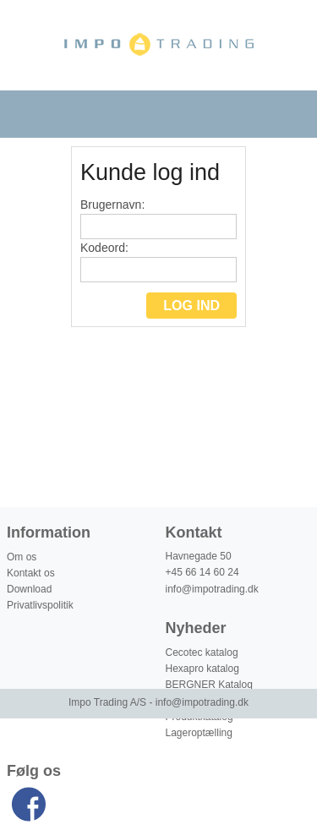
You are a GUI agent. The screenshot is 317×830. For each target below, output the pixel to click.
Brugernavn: (158, 218)
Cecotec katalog (202, 652)
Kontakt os (31, 573)
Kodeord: (158, 261)
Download (29, 589)
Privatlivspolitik (40, 605)
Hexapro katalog (202, 668)
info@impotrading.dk (212, 589)
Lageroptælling (199, 733)
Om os (21, 557)
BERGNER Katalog (209, 685)
